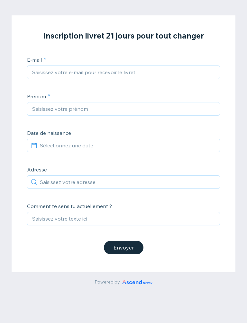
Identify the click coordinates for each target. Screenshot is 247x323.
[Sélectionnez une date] (127, 145)
